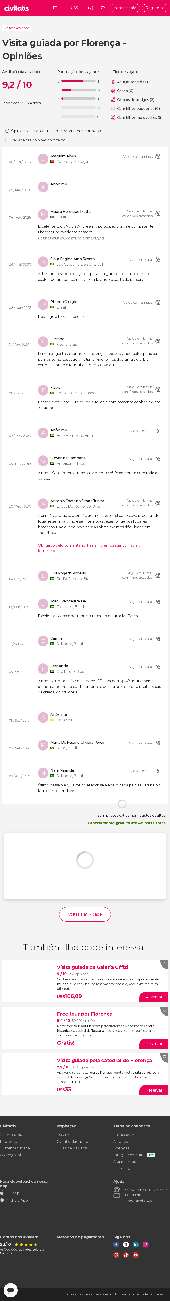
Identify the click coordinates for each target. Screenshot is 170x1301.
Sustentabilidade (15, 1148)
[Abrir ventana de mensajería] (11, 1290)
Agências (121, 1148)
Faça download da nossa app (24, 1183)
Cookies (157, 1294)
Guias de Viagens (72, 1148)
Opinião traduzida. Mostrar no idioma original (71, 238)
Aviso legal (103, 1294)
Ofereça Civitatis (14, 1155)
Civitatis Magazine (72, 1141)
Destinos (64, 1135)
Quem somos (12, 1135)
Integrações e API (129, 1155)
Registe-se (155, 8)
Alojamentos (124, 1162)
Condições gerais (80, 1294)
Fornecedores (125, 1135)
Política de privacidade (131, 1294)
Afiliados (120, 1141)
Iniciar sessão (124, 8)
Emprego (121, 1168)
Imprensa (8, 1141)
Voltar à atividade (16, 28)
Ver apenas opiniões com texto (39, 140)
